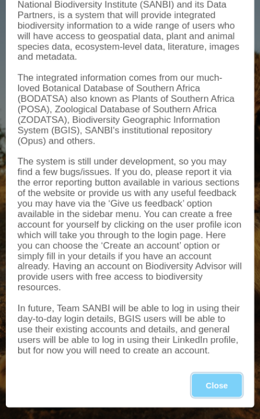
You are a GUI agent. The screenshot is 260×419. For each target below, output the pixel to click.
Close (217, 385)
